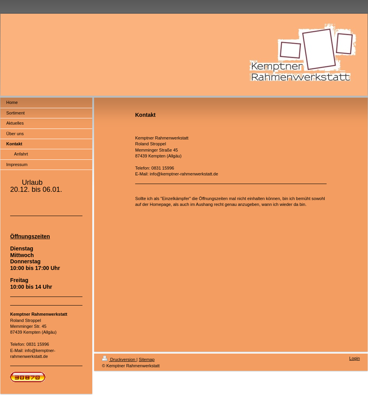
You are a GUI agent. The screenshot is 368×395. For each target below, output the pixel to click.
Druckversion (119, 359)
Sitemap (146, 359)
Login (354, 358)
